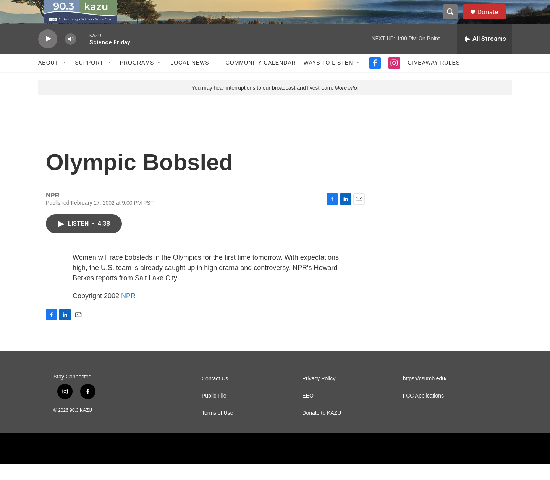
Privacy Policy (318, 395)
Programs (137, 79)
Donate (492, 20)
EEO (308, 412)
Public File (214, 412)
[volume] (70, 55)
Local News (189, 79)
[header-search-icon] (453, 20)
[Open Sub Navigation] (64, 79)
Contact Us (215, 395)
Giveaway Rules (434, 79)
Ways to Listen (328, 79)
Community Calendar (261, 79)
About (48, 79)
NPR (128, 312)
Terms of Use (217, 429)
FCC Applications (423, 412)
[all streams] (484, 55)
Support (89, 79)
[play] (48, 55)
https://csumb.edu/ (424, 395)
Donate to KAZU (321, 429)
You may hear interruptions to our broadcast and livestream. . (275, 104)
